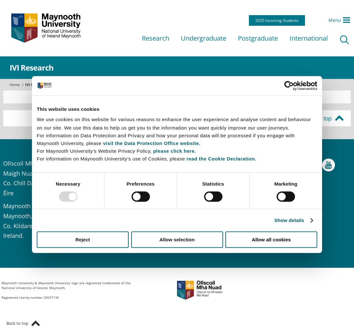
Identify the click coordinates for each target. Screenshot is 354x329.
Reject (82, 239)
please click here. (174, 151)
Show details (289, 220)
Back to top (317, 118)
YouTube (328, 167)
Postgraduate (258, 38)
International (309, 38)
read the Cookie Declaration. (221, 158)
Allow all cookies (271, 239)
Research (155, 38)
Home (15, 84)
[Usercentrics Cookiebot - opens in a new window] (289, 86)
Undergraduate (203, 38)
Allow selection (176, 239)
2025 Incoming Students (277, 20)
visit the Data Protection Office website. (151, 143)
